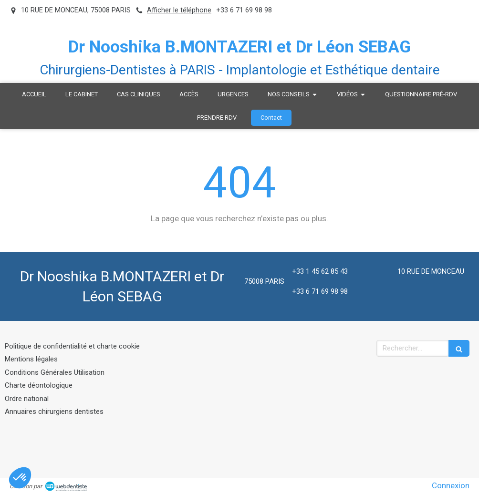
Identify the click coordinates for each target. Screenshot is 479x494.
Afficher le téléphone (179, 10)
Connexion (450, 485)
